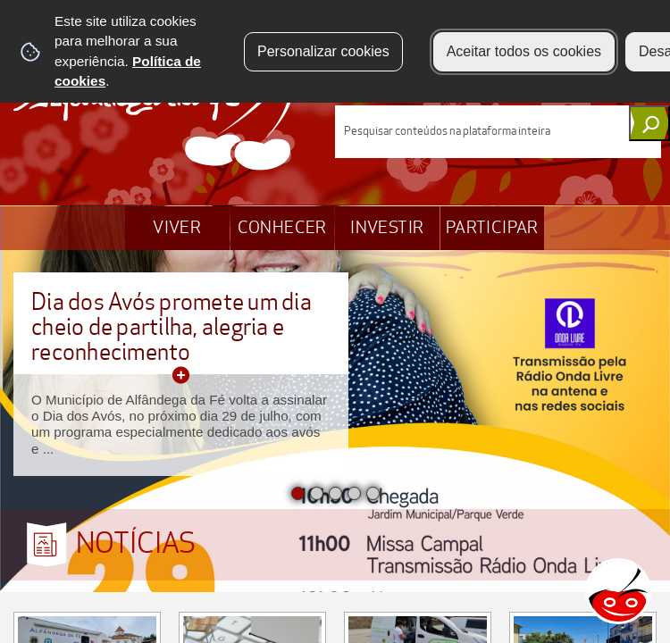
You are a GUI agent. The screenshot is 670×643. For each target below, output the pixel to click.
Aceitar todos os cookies (524, 51)
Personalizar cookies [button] (323, 51)
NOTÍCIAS (136, 544)
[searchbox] (498, 131)
